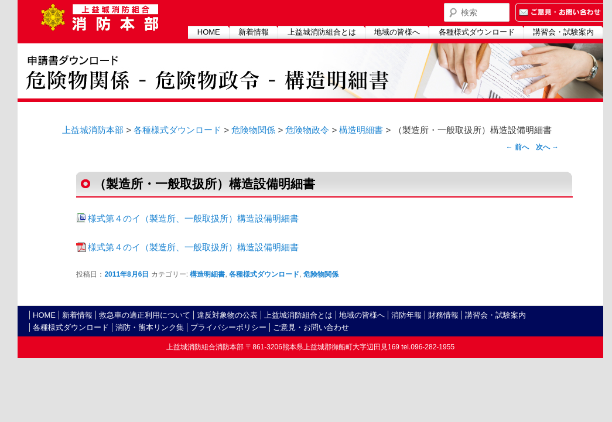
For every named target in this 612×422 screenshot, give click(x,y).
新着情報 (253, 32)
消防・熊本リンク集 (149, 327)
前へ (517, 147)
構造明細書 (361, 130)
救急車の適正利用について (144, 315)
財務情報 (443, 315)
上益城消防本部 (93, 130)
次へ (547, 147)
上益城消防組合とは (322, 32)
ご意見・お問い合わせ (311, 327)
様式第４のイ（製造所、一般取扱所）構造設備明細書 (193, 218)
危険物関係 (253, 130)
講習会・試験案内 (563, 32)
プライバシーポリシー (228, 327)
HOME (208, 32)
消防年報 (406, 315)
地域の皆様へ (397, 32)
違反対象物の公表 (227, 315)
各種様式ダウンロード (477, 32)
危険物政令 (307, 130)
